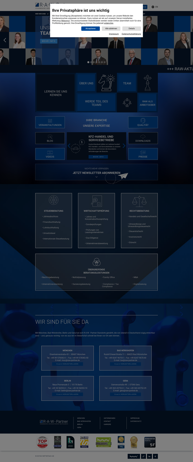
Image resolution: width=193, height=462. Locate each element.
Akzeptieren (90, 28)
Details (132, 28)
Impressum (114, 34)
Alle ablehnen (111, 28)
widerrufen (108, 23)
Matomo (65, 21)
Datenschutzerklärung (131, 34)
